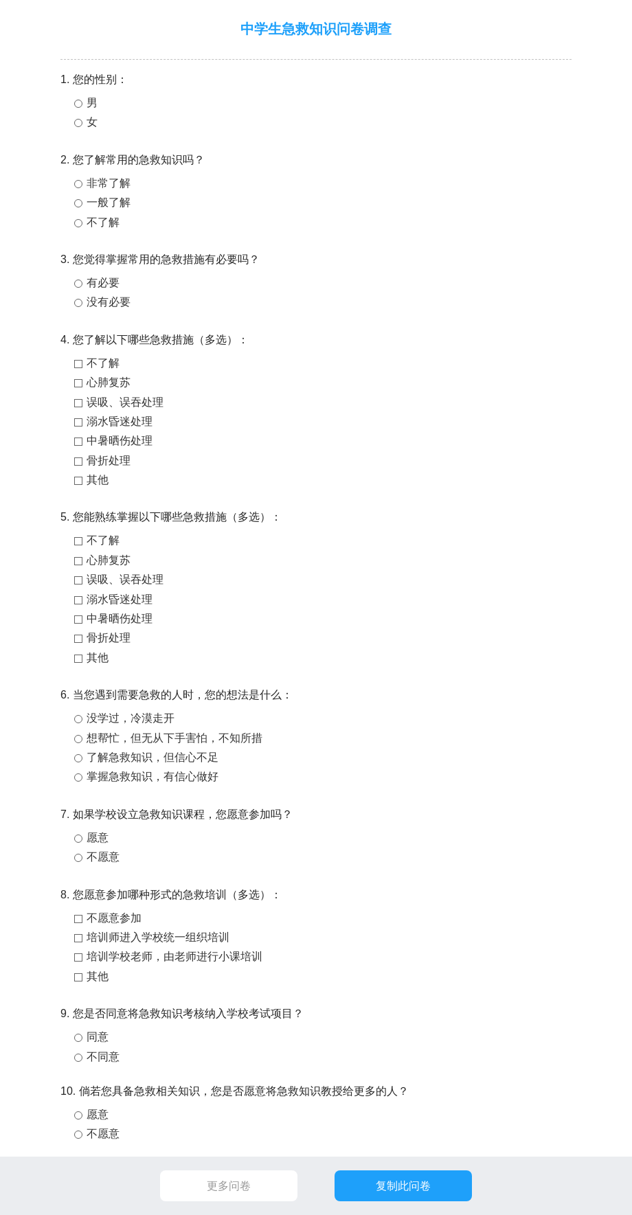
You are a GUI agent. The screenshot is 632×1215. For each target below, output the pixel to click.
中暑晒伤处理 (120, 440)
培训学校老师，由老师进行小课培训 (174, 956)
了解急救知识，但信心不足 (152, 757)
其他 (98, 480)
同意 (98, 1037)
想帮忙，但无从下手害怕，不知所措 (174, 738)
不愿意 (103, 857)
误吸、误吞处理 (125, 402)
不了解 (103, 222)
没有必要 (109, 302)
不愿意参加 (114, 918)
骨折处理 (109, 460)
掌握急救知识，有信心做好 (152, 776)
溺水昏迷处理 (120, 421)
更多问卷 (229, 1186)
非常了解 (109, 183)
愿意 (98, 837)
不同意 (103, 1057)
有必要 (103, 282)
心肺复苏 (109, 382)
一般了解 (109, 202)
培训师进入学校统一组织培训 (158, 937)
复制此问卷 (403, 1186)
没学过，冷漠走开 (130, 718)
